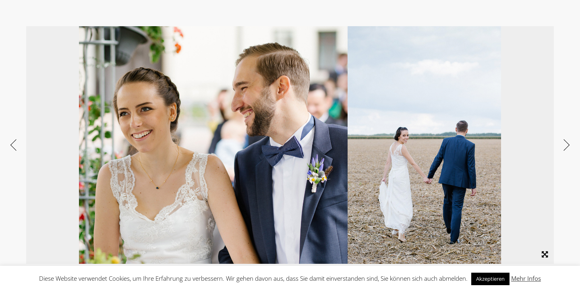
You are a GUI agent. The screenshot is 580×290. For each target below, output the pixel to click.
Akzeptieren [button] (490, 278)
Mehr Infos (526, 278)
